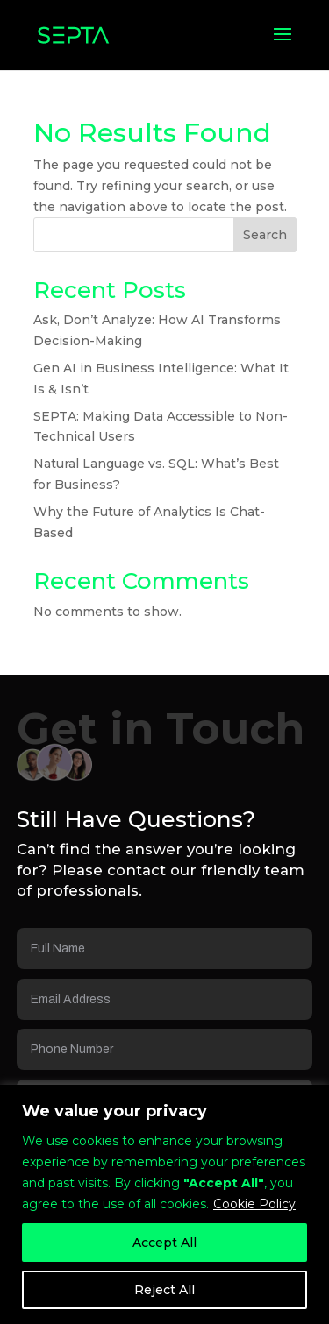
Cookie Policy (254, 1204)
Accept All (164, 1242)
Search (265, 235)
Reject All (164, 1290)
